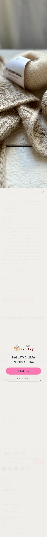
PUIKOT (37, 16)
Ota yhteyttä (7, 480)
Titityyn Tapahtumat (10, 523)
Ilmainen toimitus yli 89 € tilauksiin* (23, 4)
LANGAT (8, 16)
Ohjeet (23, 16)
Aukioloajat (7, 520)
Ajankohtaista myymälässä (13, 527)
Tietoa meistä (7, 477)
